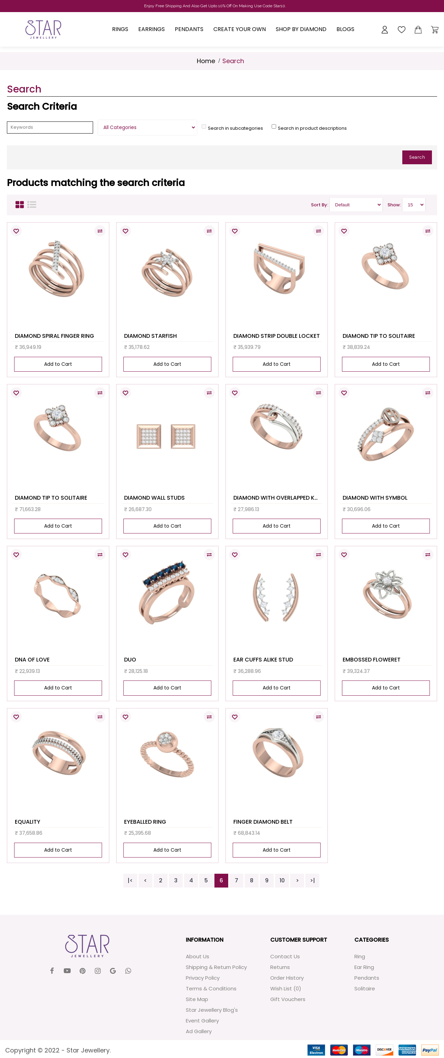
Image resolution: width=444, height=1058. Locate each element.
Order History (287, 977)
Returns (280, 967)
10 (282, 880)
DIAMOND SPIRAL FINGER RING (54, 336)
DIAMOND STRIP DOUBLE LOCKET (276, 336)
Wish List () (285, 988)
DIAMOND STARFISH (150, 336)
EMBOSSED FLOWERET (372, 660)
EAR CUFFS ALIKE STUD (263, 660)
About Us (197, 956)
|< (130, 880)
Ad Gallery (199, 1031)
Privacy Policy (203, 977)
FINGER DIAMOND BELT (263, 822)
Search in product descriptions (312, 128)
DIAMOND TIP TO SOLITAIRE (379, 336)
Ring (359, 956)
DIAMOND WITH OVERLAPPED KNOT (277, 498)
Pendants (366, 977)
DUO (130, 660)
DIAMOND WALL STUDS (154, 498)
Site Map (197, 999)
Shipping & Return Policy (216, 967)
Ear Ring (364, 967)
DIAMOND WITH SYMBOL (375, 498)
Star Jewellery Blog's (212, 1009)
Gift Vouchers (287, 999)
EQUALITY (27, 822)
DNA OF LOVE (32, 660)
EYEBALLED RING (145, 822)
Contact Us (285, 956)
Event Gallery (202, 1020)
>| (312, 880)
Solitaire (364, 988)
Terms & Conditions (211, 988)
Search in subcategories (235, 128)
